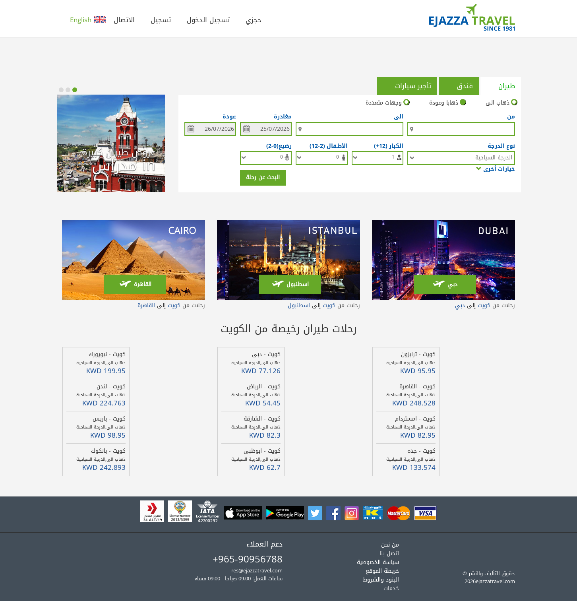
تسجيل (161, 20)
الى (398, 117)
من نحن (390, 544)
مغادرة (283, 117)
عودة (229, 117)
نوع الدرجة (501, 145)
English (88, 20)
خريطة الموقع (382, 571)
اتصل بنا (389, 553)
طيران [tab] (500, 85)
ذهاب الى (501, 103)
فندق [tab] (458, 85)
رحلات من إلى (485, 305)
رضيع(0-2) (277, 145)
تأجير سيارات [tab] (406, 85)
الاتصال (124, 20)
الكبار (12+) (387, 145)
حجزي (253, 20)
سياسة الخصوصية (378, 562)
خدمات (391, 588)
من (511, 117)
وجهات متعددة (387, 103)
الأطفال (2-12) (327, 145)
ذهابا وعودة (447, 103)
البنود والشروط (381, 579)
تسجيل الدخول (208, 20)
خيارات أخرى (495, 169)
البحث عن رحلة (263, 177)
